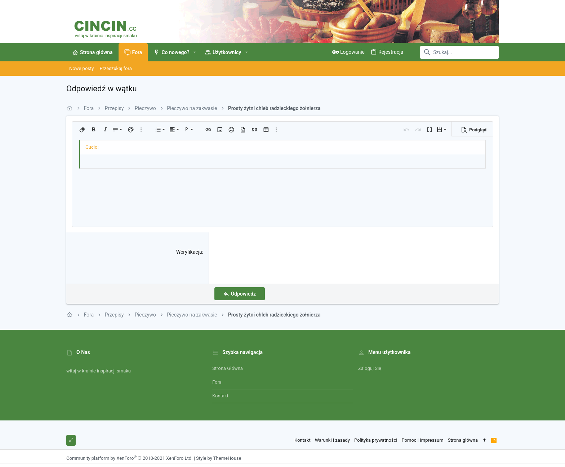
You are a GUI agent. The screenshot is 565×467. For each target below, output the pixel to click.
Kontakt (220, 395)
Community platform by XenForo (129, 458)
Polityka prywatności (375, 440)
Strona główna (227, 368)
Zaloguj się (369, 368)
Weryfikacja (189, 252)
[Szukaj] (454, 52)
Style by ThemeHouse (218, 458)
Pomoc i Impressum (422, 440)
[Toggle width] (71, 440)
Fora (217, 382)
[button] (194, 52)
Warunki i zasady (332, 440)
